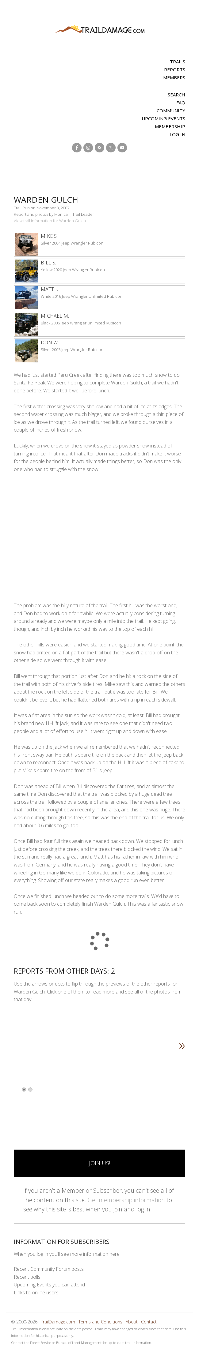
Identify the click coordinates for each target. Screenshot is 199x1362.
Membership (170, 126)
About (132, 1322)
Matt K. (50, 289)
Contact (149, 1322)
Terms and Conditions (100, 1322)
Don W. (50, 342)
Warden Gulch (46, 199)
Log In (177, 134)
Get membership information (126, 1200)
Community (171, 110)
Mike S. (49, 236)
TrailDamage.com (100, 29)
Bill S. (48, 262)
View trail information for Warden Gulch (50, 220)
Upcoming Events (163, 118)
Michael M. (55, 315)
